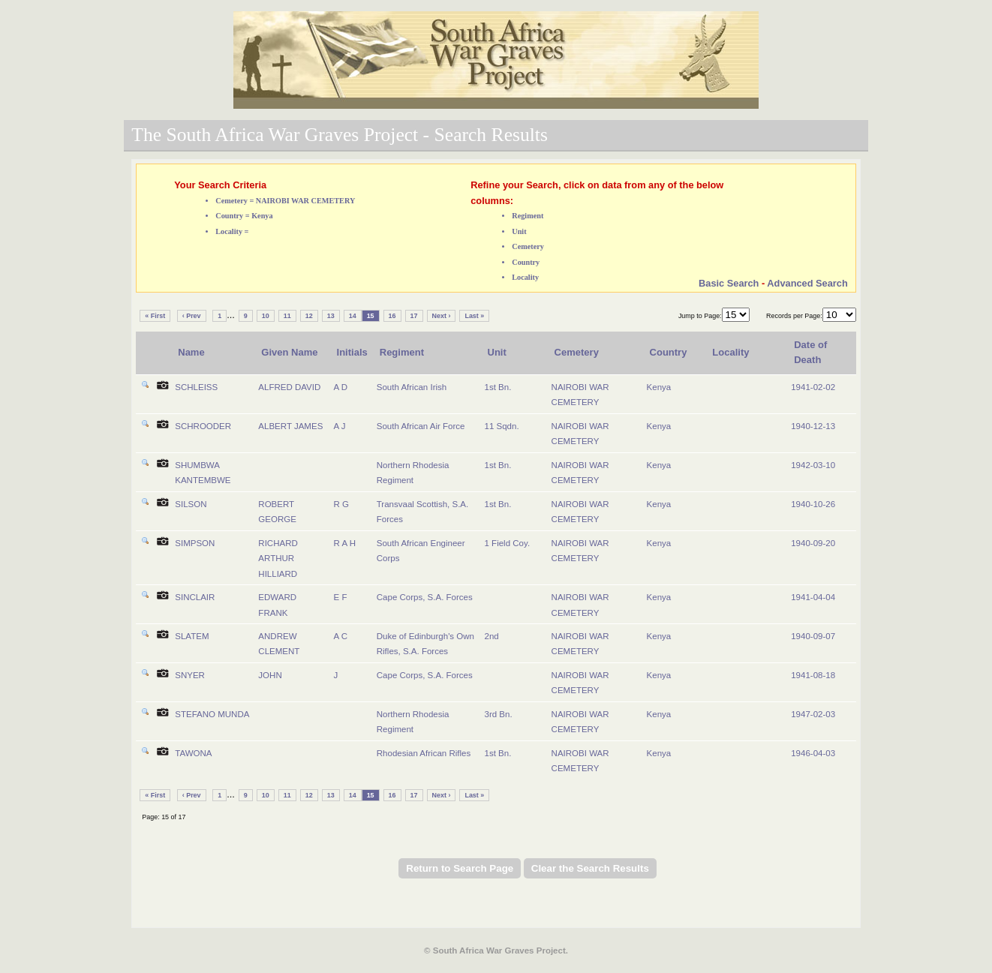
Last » (474, 316)
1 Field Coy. (508, 543)
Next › (441, 316)
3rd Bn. (499, 714)
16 (392, 316)
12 (309, 316)
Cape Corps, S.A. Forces (425, 597)
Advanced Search (807, 283)
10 (265, 316)
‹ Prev (191, 316)
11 (287, 316)
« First (155, 316)
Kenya (659, 387)
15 (370, 316)
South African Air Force (421, 426)
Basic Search (729, 283)
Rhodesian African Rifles (423, 753)
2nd (492, 636)
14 (352, 316)
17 (414, 316)
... (231, 314)
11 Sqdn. (502, 426)
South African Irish (411, 387)
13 (331, 316)
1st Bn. (498, 387)
